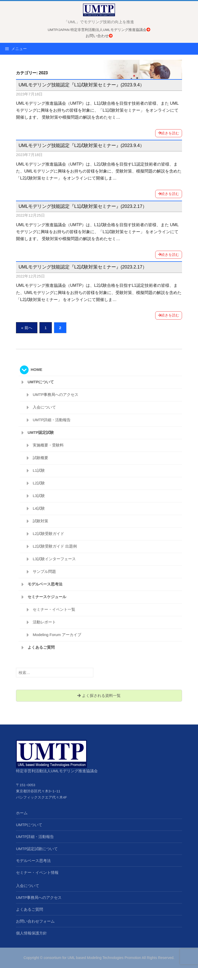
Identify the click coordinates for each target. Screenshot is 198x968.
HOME (36, 369)
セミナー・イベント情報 (37, 872)
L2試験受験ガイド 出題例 (55, 546)
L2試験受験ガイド (48, 533)
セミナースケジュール (47, 597)
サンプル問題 (44, 571)
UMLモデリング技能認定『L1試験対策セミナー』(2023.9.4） (81, 84)
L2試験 (39, 483)
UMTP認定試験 (41, 432)
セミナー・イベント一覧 (54, 609)
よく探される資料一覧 (98, 695)
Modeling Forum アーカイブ (57, 634)
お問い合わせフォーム (35, 921)
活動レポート (44, 622)
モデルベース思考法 (45, 584)
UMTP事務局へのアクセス (56, 394)
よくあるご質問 (41, 647)
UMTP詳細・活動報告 (52, 420)
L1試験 (39, 470)
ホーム (22, 813)
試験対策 (40, 521)
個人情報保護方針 (31, 933)
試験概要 (40, 457)
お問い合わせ (99, 36)
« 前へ (26, 328)
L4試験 (39, 508)
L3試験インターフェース (54, 559)
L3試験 (39, 495)
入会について (44, 407)
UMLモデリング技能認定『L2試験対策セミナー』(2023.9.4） (81, 145)
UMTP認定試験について (37, 849)
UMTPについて (41, 382)
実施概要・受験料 (48, 445)
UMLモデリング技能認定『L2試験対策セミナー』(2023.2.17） (83, 267)
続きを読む (168, 133)
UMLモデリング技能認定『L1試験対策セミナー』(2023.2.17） (83, 206)
